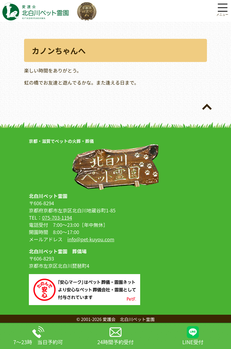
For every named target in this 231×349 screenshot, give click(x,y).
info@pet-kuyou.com (90, 239)
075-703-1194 (57, 217)
